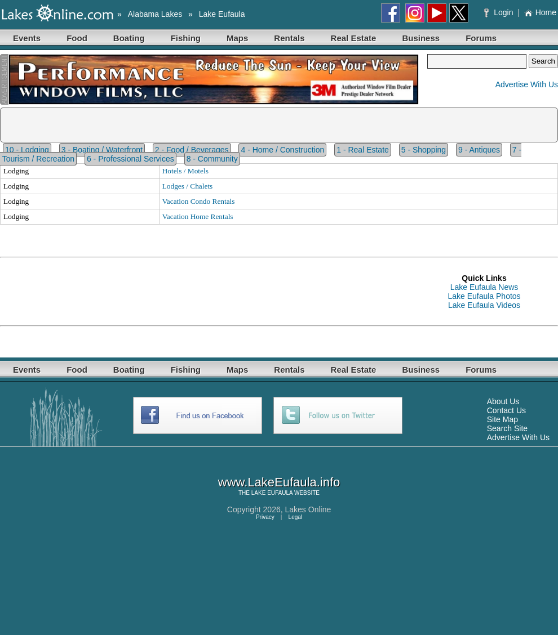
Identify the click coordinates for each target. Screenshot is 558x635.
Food (77, 38)
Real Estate (354, 38)
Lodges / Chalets (187, 186)
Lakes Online (308, 509)
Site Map (502, 419)
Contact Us (506, 410)
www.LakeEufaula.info (279, 482)
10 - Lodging (27, 149)
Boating (129, 38)
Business (421, 38)
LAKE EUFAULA (272, 493)
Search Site (507, 428)
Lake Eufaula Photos (484, 296)
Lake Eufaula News (484, 287)
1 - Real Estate (362, 149)
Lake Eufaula (222, 14)
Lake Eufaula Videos (484, 305)
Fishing (186, 38)
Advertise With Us (526, 84)
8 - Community (212, 158)
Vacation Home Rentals (197, 216)
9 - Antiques (479, 149)
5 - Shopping (423, 149)
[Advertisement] (205, 291)
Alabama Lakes (155, 14)
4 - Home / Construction (282, 149)
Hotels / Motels (185, 171)
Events (27, 38)
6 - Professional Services (130, 158)
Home (540, 12)
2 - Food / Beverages (192, 149)
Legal (295, 517)
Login (499, 12)
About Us (503, 401)
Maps (237, 38)
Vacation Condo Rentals (198, 201)
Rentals (289, 38)
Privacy (265, 517)
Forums (481, 38)
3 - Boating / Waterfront (102, 149)
